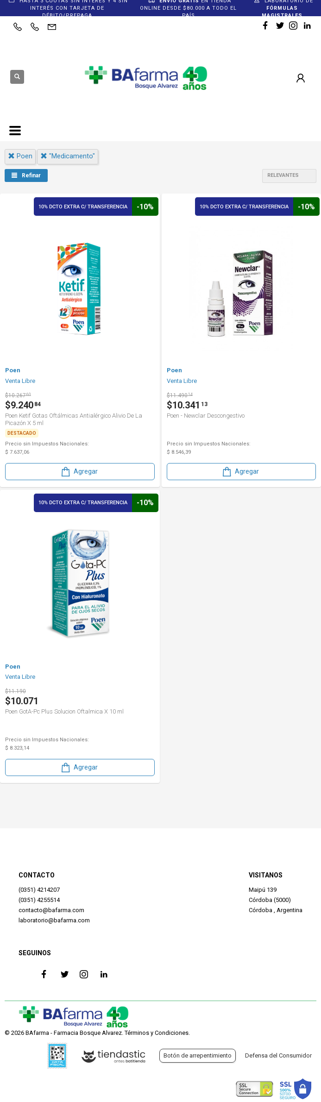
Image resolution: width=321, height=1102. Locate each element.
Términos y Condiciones (157, 1032)
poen (20, 156)
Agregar (79, 471)
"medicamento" (67, 156)
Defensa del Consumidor (278, 1055)
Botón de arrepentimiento (198, 1055)
